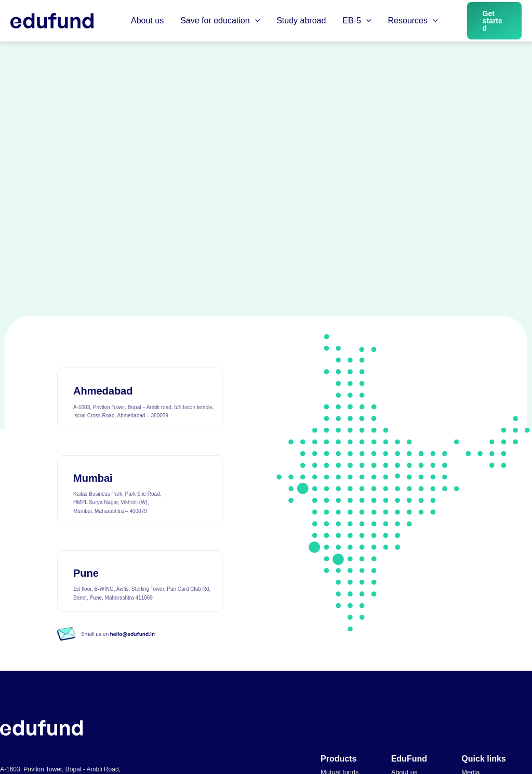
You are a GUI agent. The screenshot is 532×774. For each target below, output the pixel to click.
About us (147, 20)
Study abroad (301, 20)
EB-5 (356, 21)
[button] (255, 21)
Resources (413, 21)
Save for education (220, 21)
